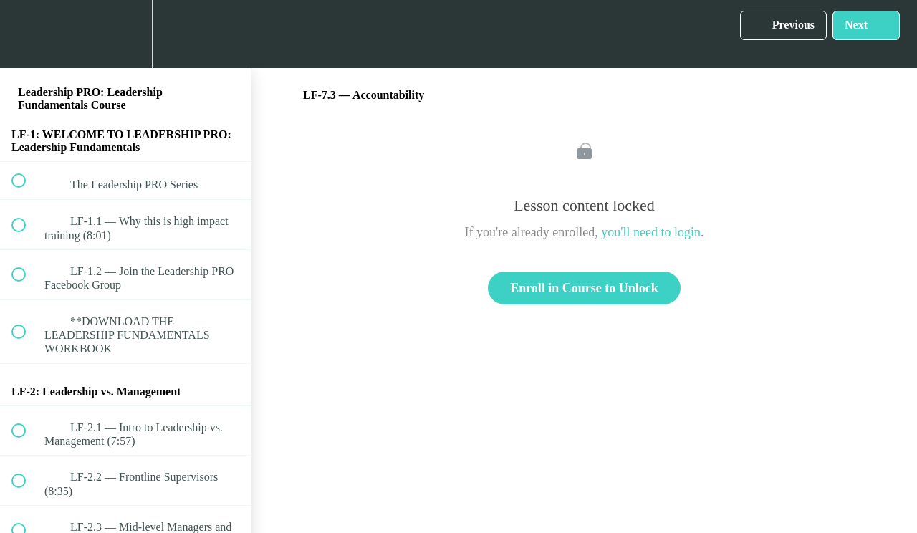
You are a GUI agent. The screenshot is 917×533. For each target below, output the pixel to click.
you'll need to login (651, 232)
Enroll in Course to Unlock (584, 288)
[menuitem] (125, 34)
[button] (26, 34)
